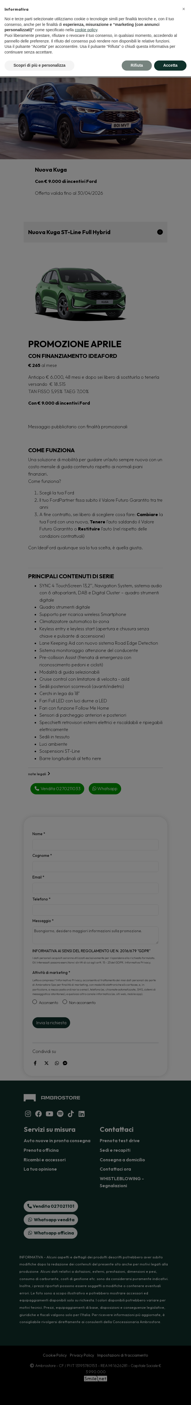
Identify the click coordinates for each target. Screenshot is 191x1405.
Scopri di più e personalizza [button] (39, 65)
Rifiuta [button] (137, 65)
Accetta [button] (170, 65)
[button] (183, 9)
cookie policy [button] (86, 30)
